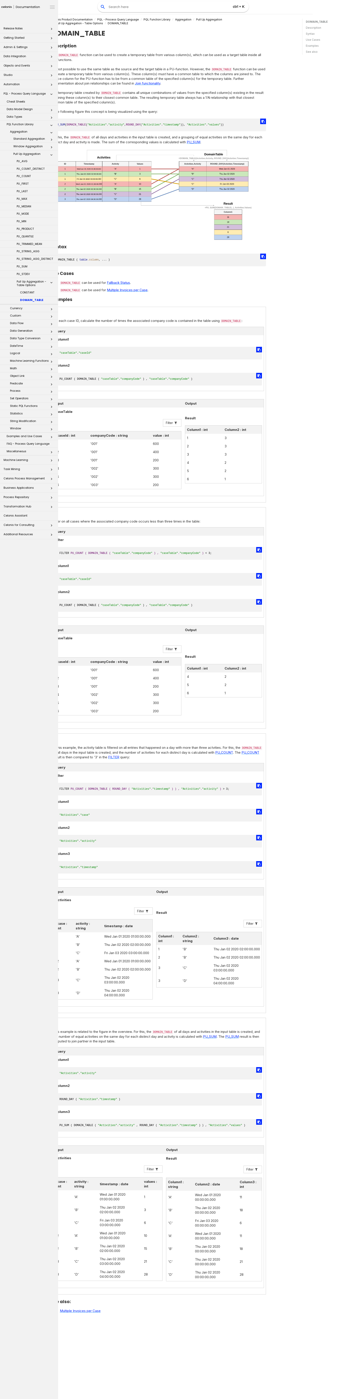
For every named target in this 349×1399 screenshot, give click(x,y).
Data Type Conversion (32, 339)
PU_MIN (21, 221)
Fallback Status (143, 283)
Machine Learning (29, 461)
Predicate (32, 384)
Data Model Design (31, 110)
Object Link (32, 377)
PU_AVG (22, 161)
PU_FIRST (23, 184)
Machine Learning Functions (32, 362)
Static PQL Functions (32, 407)
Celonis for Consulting (29, 526)
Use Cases (313, 39)
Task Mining (29, 470)
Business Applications (29, 489)
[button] (51, 29)
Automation (29, 85)
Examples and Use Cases (31, 437)
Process (32, 392)
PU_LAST (22, 191)
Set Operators (32, 399)
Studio (29, 76)
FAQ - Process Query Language (28, 444)
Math (32, 369)
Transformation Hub (29, 507)
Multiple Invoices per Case (152, 290)
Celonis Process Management (29, 479)
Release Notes (29, 29)
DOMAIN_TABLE (31, 300)
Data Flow (32, 324)
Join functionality (172, 83)
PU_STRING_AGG (28, 251)
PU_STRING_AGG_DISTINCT (35, 259)
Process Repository (29, 498)
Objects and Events (29, 66)
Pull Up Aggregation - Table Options (36, 283)
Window (32, 429)
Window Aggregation (34, 147)
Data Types (31, 118)
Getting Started (29, 39)
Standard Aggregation (34, 140)
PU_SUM (22, 266)
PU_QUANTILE (25, 236)
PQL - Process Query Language (29, 94)
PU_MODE (23, 214)
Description (313, 27)
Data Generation (32, 332)
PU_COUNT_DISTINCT (31, 169)
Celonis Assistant (15, 515)
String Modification (32, 422)
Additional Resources (29, 535)
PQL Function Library (31, 125)
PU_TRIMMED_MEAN (29, 244)
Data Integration (29, 57)
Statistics (32, 414)
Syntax (310, 33)
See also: (312, 51)
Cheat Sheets (16, 101)
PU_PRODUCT (25, 229)
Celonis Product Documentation (96, 19)
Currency (32, 309)
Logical (32, 354)
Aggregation (32, 132)
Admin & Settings (29, 48)
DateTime (32, 347)
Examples (312, 45)
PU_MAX (22, 199)
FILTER (138, 757)
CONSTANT (27, 292)
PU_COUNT (24, 176)
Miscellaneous (31, 452)
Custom (32, 316)
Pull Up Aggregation (34, 155)
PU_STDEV (23, 274)
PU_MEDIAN (24, 206)
